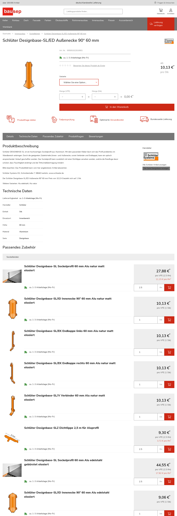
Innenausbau (20, 33)
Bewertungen (96, 136)
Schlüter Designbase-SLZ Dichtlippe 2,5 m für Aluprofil (61, 428)
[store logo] (16, 11)
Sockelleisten (34, 33)
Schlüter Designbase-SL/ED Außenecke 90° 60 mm (65, 33)
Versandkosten (117, 119)
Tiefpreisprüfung (66, 119)
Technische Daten (28, 136)
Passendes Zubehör (53, 136)
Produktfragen (76, 136)
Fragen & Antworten (166, 3)
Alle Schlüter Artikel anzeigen (154, 165)
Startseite (7, 33)
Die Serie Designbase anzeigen (156, 168)
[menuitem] (5, 20)
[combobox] (93, 11)
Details (10, 136)
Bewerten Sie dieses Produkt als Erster (89, 65)
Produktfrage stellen (26, 120)
